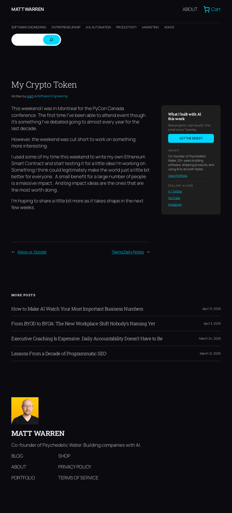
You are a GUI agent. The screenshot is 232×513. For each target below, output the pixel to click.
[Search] (51, 39)
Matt (30, 96)
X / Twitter (175, 191)
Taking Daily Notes (127, 251)
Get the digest (190, 138)
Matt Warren (27, 9)
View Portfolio (177, 176)
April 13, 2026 (212, 309)
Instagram (175, 204)
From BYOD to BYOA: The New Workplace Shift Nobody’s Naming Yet (83, 323)
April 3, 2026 (212, 323)
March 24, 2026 (210, 338)
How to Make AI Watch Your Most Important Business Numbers (77, 309)
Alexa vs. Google (31, 251)
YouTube (174, 198)
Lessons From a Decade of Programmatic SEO (58, 353)
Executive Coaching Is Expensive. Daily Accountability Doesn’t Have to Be (86, 338)
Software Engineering (52, 96)
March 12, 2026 (210, 353)
